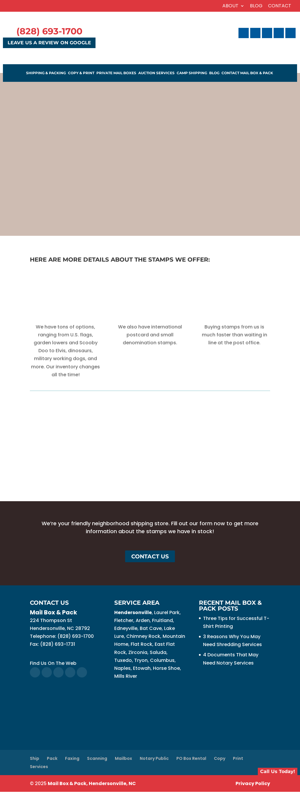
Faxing (72, 759)
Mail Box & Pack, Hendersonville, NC (92, 784)
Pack (52, 759)
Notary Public (154, 759)
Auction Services (156, 73)
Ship (34, 759)
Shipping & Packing (46, 73)
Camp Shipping (192, 73)
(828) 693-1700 (49, 31)
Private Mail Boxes (116, 73)
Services (39, 767)
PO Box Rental (191, 759)
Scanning (97, 759)
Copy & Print (81, 73)
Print (238, 759)
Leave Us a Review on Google (49, 43)
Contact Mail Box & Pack (247, 73)
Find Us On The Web (53, 664)
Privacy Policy (253, 784)
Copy (219, 759)
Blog (256, 6)
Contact (279, 6)
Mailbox (123, 759)
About (230, 6)
